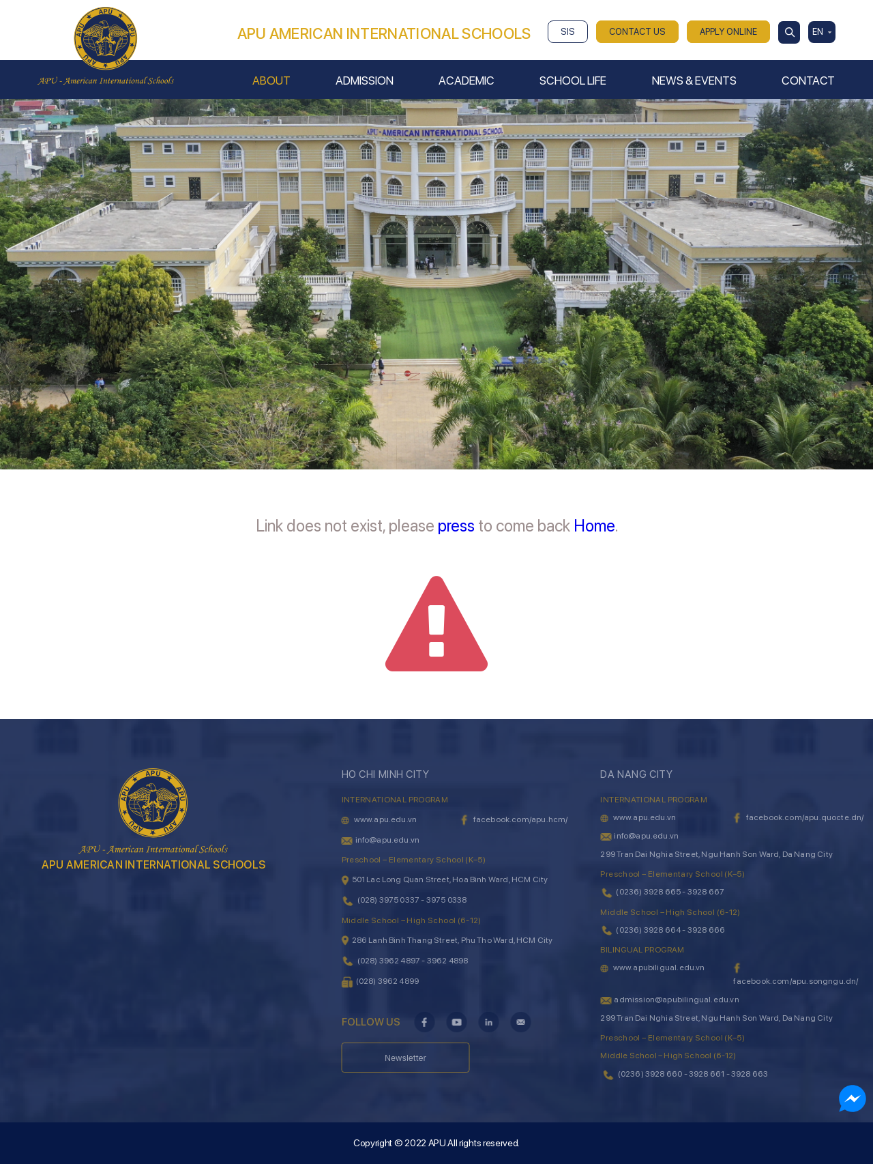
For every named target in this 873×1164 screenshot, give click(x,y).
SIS (568, 32)
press (456, 526)
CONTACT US (637, 32)
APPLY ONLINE (728, 32)
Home (594, 526)
